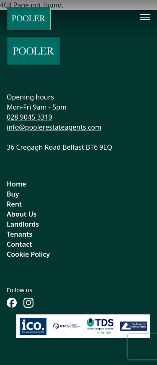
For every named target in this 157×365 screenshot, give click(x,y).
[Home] (29, 18)
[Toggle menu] (145, 17)
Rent (14, 204)
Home (16, 184)
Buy (13, 194)
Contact (19, 244)
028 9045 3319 (29, 117)
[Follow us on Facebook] (12, 303)
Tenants (20, 234)
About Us (21, 214)
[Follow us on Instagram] (28, 303)
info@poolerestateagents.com (54, 127)
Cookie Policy (28, 254)
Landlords (23, 224)
